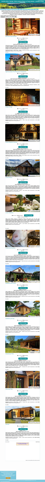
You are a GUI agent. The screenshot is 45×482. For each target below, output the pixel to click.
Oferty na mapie (9, 9)
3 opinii (26, 114)
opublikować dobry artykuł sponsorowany (35, 460)
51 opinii (26, 396)
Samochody (25, 9)
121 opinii (27, 44)
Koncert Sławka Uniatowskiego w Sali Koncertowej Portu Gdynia (22, 443)
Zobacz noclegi (23, 42)
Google (2, 472)
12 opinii (26, 184)
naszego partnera (26, 85)
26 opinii (27, 149)
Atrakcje (30, 9)
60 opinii (27, 290)
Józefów (37, 19)
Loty (19, 9)
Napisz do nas (34, 480)
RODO (10, 476)
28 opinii (26, 325)
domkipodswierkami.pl (41, 0)
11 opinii (25, 431)
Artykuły (36, 9)
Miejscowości (14, 9)
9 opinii (31, 78)
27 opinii (27, 255)
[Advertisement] (22, 471)
